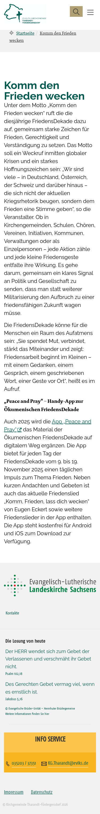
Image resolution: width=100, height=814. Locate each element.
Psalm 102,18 (13, 673)
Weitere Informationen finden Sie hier (27, 714)
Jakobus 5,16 (13, 698)
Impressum (13, 792)
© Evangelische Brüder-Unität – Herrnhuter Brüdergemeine (40, 708)
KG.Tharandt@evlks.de (68, 763)
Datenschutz (42, 792)
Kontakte (12, 612)
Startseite (25, 33)
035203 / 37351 (24, 763)
